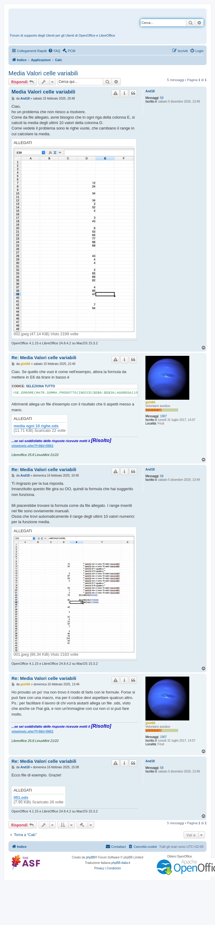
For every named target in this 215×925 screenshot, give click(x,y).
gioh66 (150, 402)
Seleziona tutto (40, 386)
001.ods (21, 797)
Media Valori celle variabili (43, 73)
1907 (163, 416)
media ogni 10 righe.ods (36, 426)
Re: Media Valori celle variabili (43, 357)
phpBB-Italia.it (120, 862)
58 (161, 98)
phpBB (90, 857)
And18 (150, 91)
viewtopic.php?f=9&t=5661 (32, 446)
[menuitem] (54, 50)
